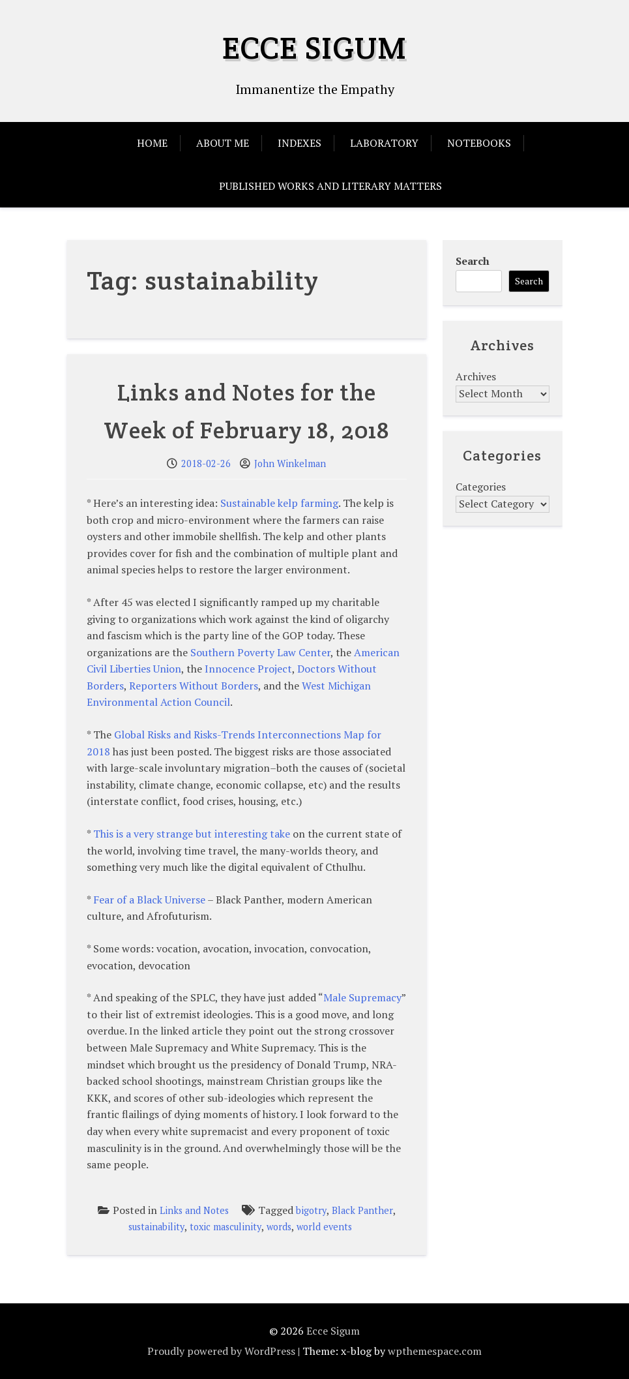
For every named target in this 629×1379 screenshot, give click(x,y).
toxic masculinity (225, 1226)
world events (324, 1226)
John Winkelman (290, 463)
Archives (476, 376)
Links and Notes (194, 1210)
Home (152, 143)
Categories (481, 486)
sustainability (156, 1226)
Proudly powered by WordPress (221, 1351)
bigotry (311, 1210)
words (279, 1226)
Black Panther (362, 1210)
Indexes (299, 143)
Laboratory (384, 143)
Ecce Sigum (314, 47)
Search (473, 261)
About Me (222, 143)
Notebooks (479, 143)
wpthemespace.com (435, 1351)
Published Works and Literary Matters (330, 186)
